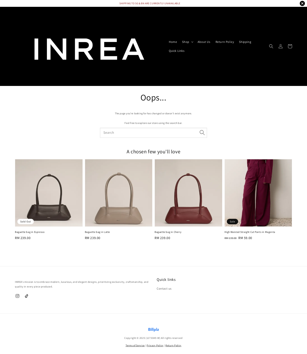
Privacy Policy (155, 345)
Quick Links (177, 51)
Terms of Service (135, 345)
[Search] (202, 132)
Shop (185, 42)
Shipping (245, 42)
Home (173, 42)
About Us (204, 42)
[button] (271, 46)
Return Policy (225, 42)
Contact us (164, 288)
